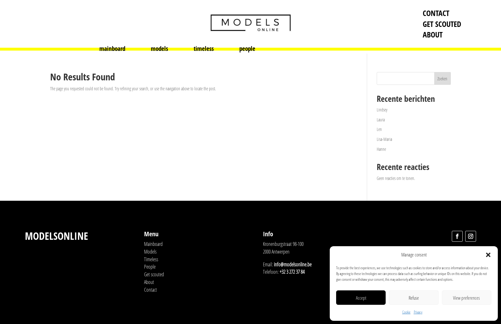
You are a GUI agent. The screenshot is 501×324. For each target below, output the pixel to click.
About (433, 34)
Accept (361, 298)
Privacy (418, 312)
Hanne (381, 149)
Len (379, 129)
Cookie (406, 312)
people (247, 49)
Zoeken (442, 79)
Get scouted (442, 24)
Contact (436, 13)
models (159, 49)
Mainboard (153, 243)
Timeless (151, 259)
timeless (204, 49)
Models (150, 251)
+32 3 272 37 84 (292, 271)
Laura (381, 120)
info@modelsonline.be (293, 264)
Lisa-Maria (384, 139)
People (150, 266)
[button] (488, 255)
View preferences (466, 298)
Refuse (414, 298)
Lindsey (382, 110)
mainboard (112, 49)
